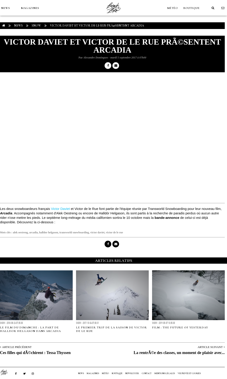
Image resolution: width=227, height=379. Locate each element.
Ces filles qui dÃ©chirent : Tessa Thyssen (35, 352)
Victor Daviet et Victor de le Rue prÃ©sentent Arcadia (97, 25)
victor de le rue (114, 232)
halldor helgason (48, 232)
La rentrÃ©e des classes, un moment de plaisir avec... (179, 352)
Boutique (191, 8)
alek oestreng (20, 232)
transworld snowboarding (74, 232)
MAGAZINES (30, 8)
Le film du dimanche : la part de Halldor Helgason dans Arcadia (30, 329)
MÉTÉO (172, 8)
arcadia (33, 232)
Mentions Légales (165, 373)
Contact (147, 373)
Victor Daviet (60, 209)
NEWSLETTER (132, 373)
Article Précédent (16, 347)
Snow (36, 25)
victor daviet (97, 232)
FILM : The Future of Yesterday (180, 327)
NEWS (5, 8)
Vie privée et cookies (189, 373)
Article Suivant (210, 347)
